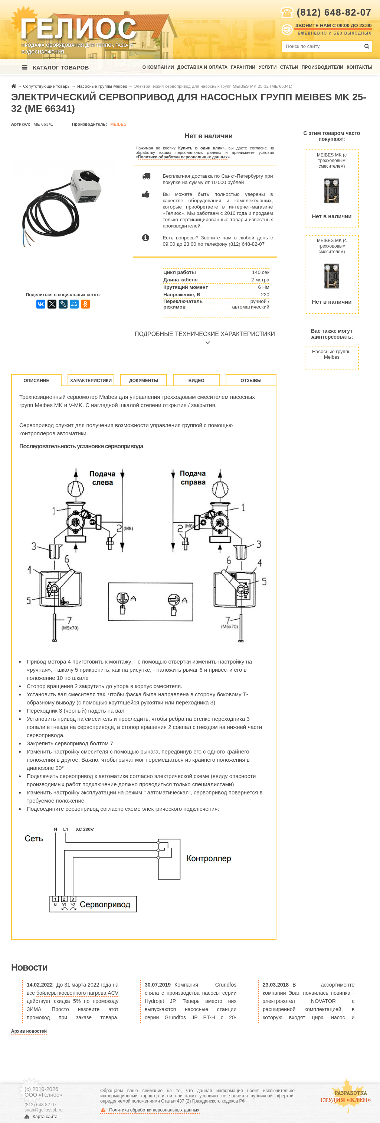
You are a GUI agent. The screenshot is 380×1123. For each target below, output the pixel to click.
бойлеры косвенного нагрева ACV (77, 993)
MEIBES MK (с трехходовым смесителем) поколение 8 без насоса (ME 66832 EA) (332, 246)
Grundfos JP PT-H (189, 1017)
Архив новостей (29, 1031)
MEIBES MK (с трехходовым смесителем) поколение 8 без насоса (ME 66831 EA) (332, 160)
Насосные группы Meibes (102, 86)
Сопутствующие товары (47, 86)
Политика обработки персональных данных (150, 1110)
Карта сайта (41, 1116)
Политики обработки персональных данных (183, 157)
